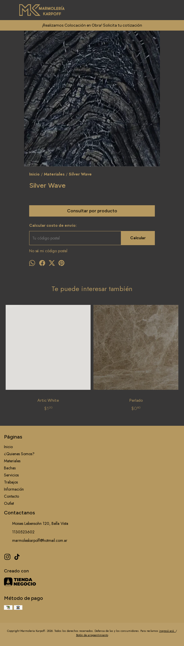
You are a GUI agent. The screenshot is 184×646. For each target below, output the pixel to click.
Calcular (138, 238)
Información (14, 489)
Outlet (9, 503)
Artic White (48, 400)
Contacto (11, 496)
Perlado (136, 400)
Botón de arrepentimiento (92, 635)
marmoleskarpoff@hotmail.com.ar (35, 540)
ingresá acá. (167, 631)
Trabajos (11, 482)
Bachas (10, 468)
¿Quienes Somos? (19, 454)
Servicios (11, 475)
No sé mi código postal (48, 251)
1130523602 (19, 532)
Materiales (12, 461)
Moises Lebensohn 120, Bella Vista (36, 523)
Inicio (8, 447)
